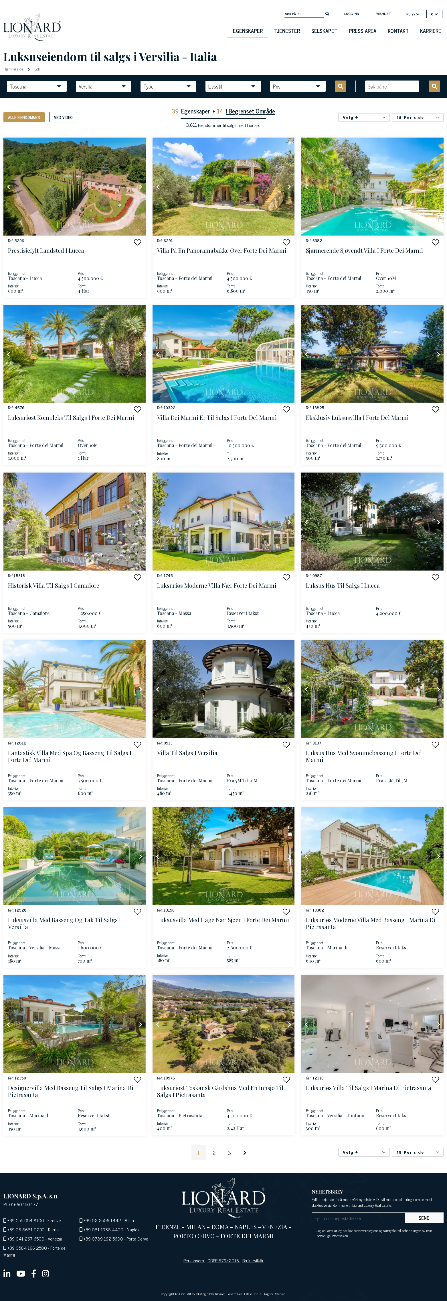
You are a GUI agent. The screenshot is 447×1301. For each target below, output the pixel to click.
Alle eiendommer (24, 117)
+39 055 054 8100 (25, 1220)
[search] (327, 13)
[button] (137, 242)
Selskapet (324, 30)
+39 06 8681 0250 (26, 1229)
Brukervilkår (253, 1260)
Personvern (194, 1260)
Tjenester (287, 30)
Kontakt (398, 30)
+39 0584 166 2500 (27, 1247)
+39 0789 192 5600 (103, 1238)
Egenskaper (248, 30)
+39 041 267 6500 (26, 1238)
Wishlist (383, 13)
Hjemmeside (13, 68)
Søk (36, 68)
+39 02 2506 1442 (102, 1220)
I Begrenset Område (250, 111)
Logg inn (351, 13)
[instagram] (45, 1273)
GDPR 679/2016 (223, 1260)
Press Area (362, 30)
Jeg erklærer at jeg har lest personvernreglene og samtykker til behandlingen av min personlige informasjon (374, 1233)
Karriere (430, 30)
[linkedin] (7, 1273)
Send (424, 1218)
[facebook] (33, 1273)
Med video (63, 117)
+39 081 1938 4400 (103, 1229)
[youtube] (20, 1273)
